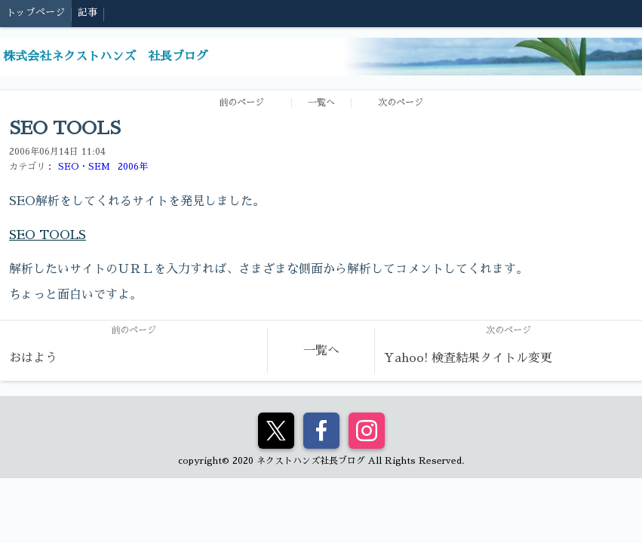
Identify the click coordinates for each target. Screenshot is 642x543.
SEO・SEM (84, 166)
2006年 (133, 166)
